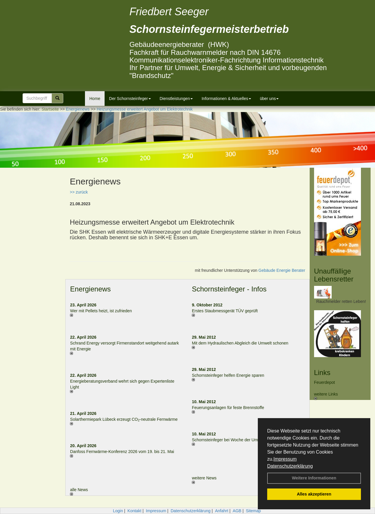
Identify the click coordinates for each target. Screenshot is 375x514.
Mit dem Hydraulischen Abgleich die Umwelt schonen (240, 343)
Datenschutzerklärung (290, 466)
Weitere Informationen (314, 478)
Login (118, 510)
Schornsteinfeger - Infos (229, 289)
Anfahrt (221, 510)
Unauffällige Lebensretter (334, 275)
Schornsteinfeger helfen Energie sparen (228, 375)
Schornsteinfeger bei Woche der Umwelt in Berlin (236, 439)
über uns (269, 98)
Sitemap (253, 510)
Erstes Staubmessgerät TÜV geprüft (225, 310)
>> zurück (79, 192)
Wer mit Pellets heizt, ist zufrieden (101, 310)
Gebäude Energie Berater (281, 270)
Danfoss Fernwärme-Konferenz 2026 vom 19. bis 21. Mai (122, 451)
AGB (237, 510)
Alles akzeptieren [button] (314, 494)
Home (94, 98)
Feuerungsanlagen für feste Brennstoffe (228, 407)
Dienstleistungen (176, 98)
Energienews (90, 289)
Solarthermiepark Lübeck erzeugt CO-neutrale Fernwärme (124, 419)
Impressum (284, 459)
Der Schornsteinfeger (130, 98)
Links (322, 372)
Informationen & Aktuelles (226, 98)
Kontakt (134, 510)
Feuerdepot (324, 382)
